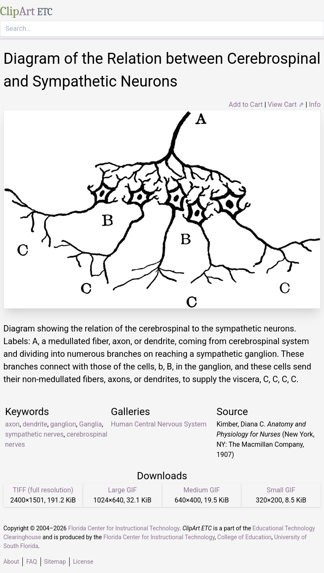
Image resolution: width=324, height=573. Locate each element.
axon (12, 424)
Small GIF (281, 490)
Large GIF (122, 490)
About (11, 561)
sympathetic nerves (34, 434)
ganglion (63, 424)
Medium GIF (202, 490)
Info (315, 104)
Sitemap (55, 561)
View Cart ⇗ (286, 104)
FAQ (31, 561)
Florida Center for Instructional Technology (123, 528)
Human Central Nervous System (159, 424)
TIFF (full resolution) (43, 490)
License (83, 561)
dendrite (35, 424)
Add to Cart (246, 104)
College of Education (244, 537)
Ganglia (90, 424)
